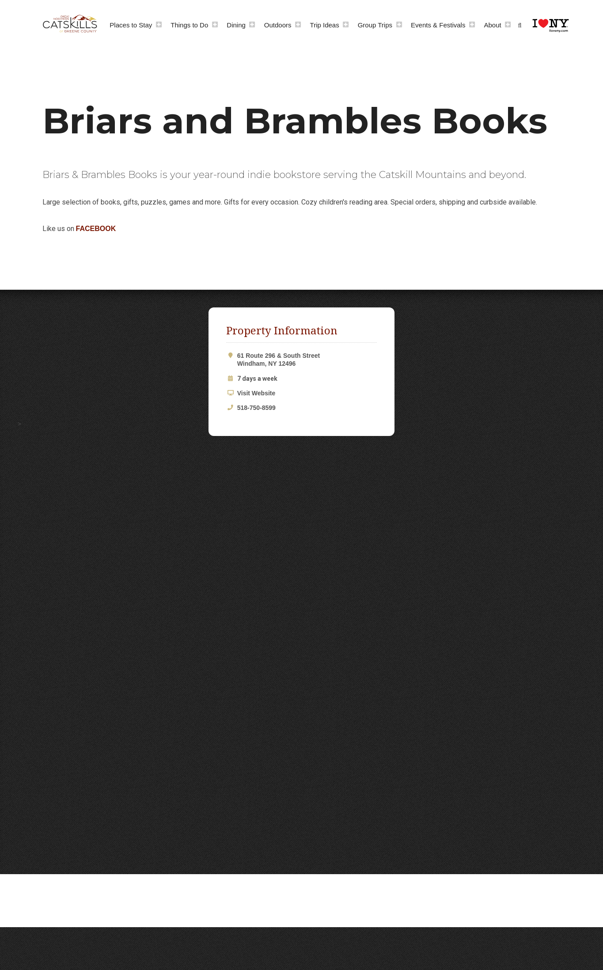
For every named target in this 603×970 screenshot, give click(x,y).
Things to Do (189, 25)
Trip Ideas (324, 25)
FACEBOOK (96, 228)
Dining (236, 25)
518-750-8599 (256, 407)
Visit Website (256, 393)
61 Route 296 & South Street (307, 360)
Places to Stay (131, 25)
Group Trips (375, 25)
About (492, 25)
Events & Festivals (438, 25)
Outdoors (278, 25)
